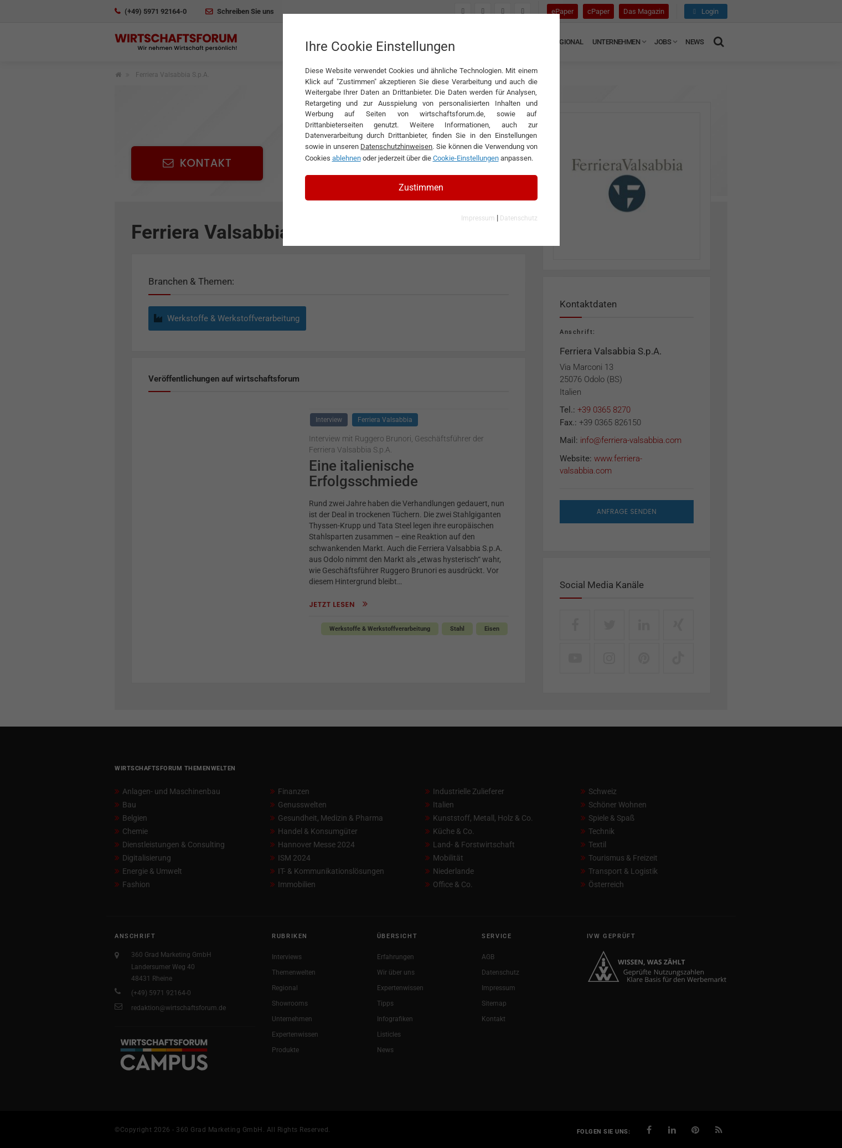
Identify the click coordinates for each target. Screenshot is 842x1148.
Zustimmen (421, 187)
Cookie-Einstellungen (466, 158)
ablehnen (346, 158)
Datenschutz (519, 218)
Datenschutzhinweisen (396, 146)
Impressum (478, 218)
